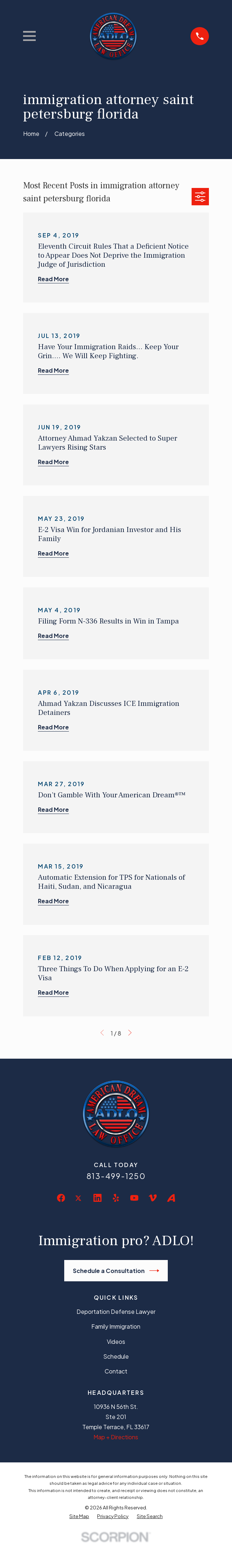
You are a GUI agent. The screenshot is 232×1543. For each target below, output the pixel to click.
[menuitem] (79, 1516)
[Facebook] (61, 1198)
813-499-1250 (116, 1176)
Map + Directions (115, 1437)
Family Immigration (115, 1326)
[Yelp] (116, 1198)
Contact (116, 1371)
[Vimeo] (153, 1198)
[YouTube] (134, 1198)
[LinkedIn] (97, 1198)
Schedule (116, 1356)
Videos (116, 1341)
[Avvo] (171, 1198)
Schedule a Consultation (116, 1271)
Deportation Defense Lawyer (116, 1311)
